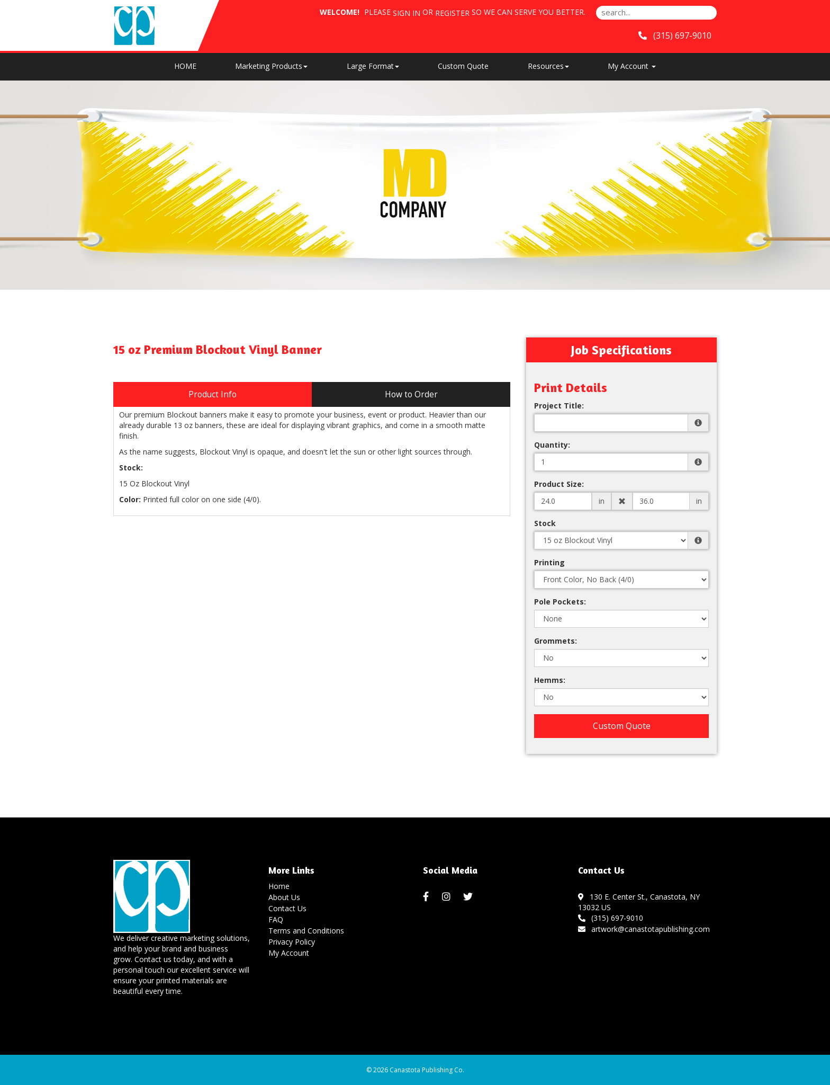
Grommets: (555, 641)
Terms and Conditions (306, 931)
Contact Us (287, 908)
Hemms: (549, 680)
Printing (549, 562)
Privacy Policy (291, 942)
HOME (185, 66)
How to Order (411, 394)
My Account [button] (632, 66)
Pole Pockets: (560, 602)
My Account (288, 953)
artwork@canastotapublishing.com (644, 929)
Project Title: (559, 406)
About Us (284, 897)
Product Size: (559, 484)
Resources (548, 66)
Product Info (212, 394)
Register (452, 13)
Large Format (373, 66)
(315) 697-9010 (611, 918)
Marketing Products (271, 66)
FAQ (275, 919)
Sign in (406, 13)
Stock (545, 523)
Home (279, 886)
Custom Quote (463, 66)
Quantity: (552, 445)
